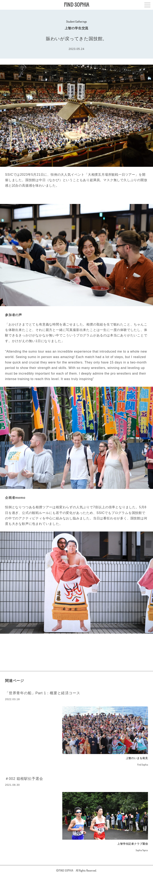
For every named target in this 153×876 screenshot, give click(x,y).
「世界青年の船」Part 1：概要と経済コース (42, 693)
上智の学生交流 (76, 28)
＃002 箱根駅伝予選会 (24, 779)
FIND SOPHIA (76, 4)
